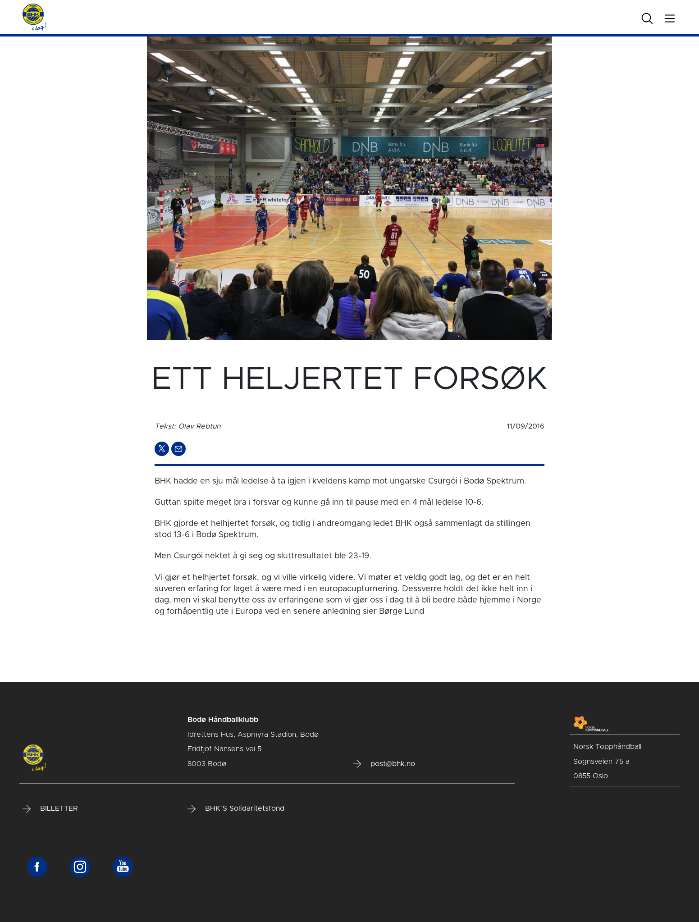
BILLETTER (50, 809)
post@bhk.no (384, 764)
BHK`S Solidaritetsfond (235, 809)
